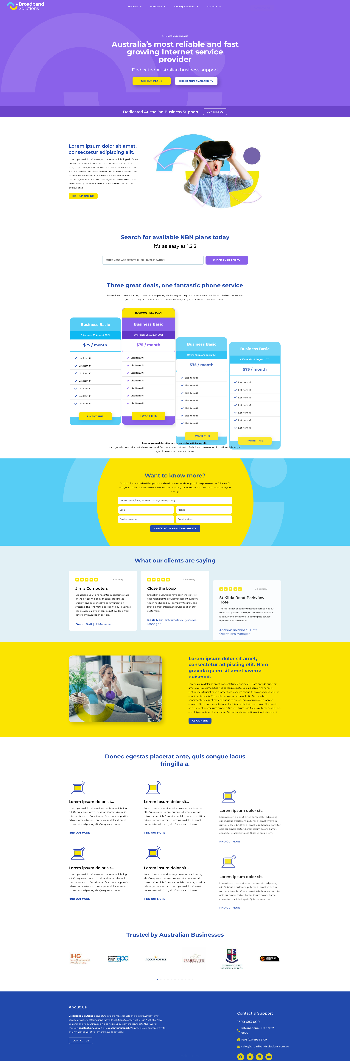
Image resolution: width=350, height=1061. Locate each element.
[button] (157, 979)
